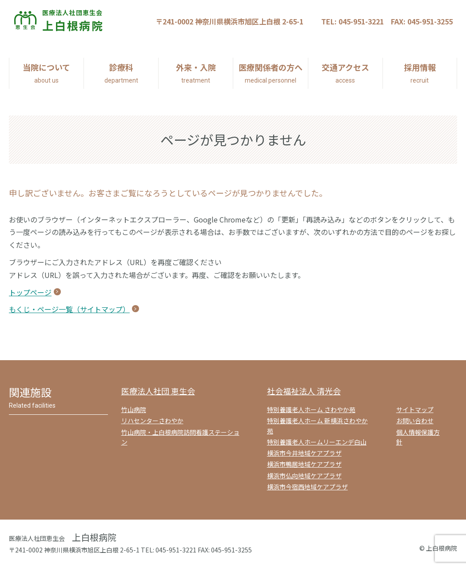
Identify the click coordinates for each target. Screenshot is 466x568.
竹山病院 (133, 409)
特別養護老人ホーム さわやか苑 (311, 409)
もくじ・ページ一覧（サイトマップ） (69, 309)
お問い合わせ (415, 420)
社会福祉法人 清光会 (304, 391)
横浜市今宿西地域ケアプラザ (307, 486)
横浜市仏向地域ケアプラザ (304, 475)
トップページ (30, 292)
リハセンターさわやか (152, 420)
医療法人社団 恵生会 (158, 391)
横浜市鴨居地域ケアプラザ (304, 464)
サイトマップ (415, 409)
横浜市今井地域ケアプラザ (304, 453)
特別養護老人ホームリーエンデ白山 (316, 441)
